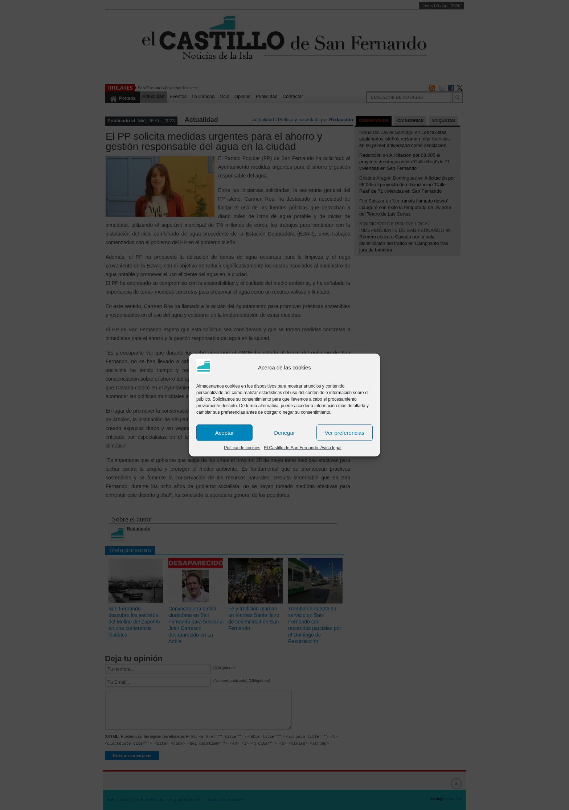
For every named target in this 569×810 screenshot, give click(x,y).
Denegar (284, 432)
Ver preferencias (344, 432)
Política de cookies (242, 447)
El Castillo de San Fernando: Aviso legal (302, 447)
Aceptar (224, 432)
